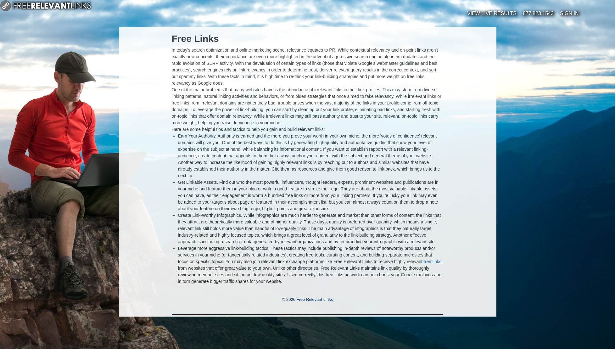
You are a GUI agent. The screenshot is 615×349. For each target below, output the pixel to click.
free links (432, 261)
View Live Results (492, 13)
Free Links (195, 38)
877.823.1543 (538, 13)
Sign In (569, 13)
